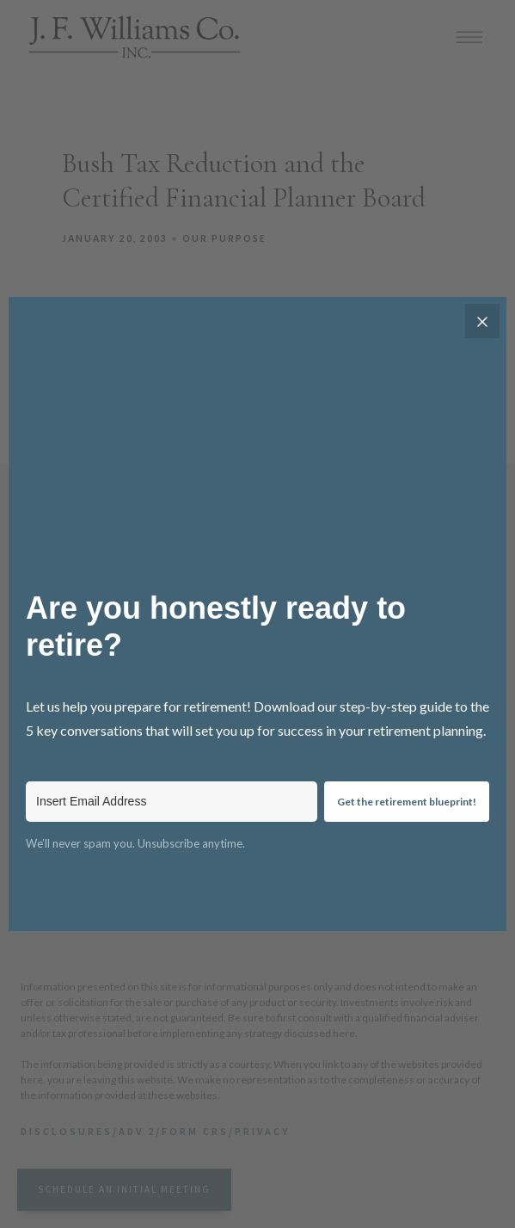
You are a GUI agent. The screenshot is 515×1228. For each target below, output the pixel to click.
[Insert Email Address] (171, 801)
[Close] (482, 321)
